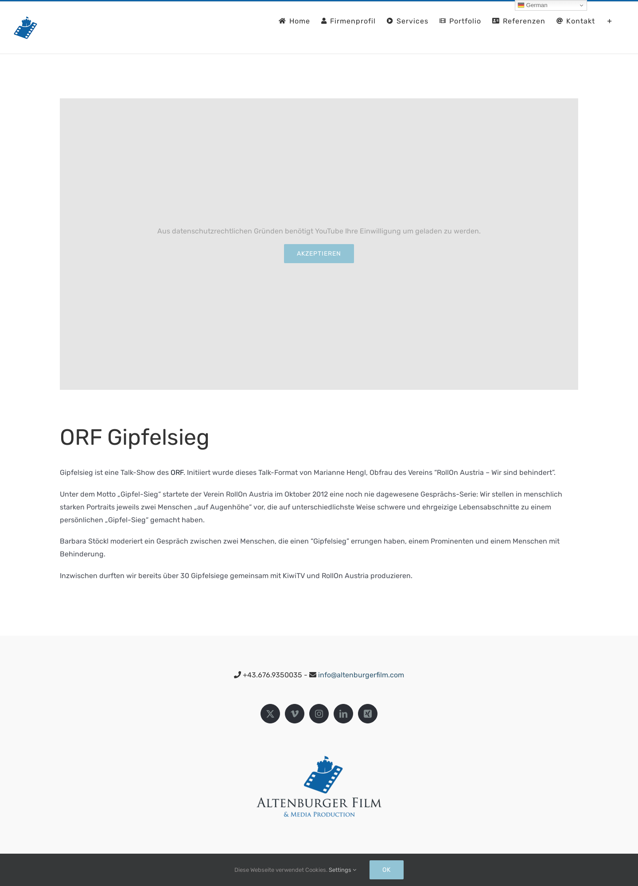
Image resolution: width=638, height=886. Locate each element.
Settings (342, 870)
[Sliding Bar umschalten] (610, 20)
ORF (177, 472)
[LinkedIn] (343, 713)
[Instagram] (319, 713)
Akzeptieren (319, 253)
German (532, 5)
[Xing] (367, 713)
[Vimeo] (294, 713)
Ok (386, 870)
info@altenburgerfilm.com (361, 675)
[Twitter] (270, 713)
